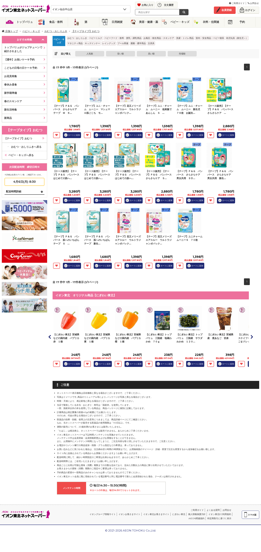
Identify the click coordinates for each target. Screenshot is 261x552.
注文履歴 (168, 4)
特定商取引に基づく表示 (219, 518)
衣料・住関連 (211, 22)
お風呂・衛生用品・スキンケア (159, 38)
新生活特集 (10, 109)
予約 (242, 22)
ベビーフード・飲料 (114, 38)
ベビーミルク (95, 38)
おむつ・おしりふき (55, 31)
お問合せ (253, 3)
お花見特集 (10, 76)
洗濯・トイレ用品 (185, 38)
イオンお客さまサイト (129, 514)
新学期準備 (10, 93)
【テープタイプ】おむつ (86, 31)
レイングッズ (108, 43)
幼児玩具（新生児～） (237, 38)
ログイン (250, 10)
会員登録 (226, 10)
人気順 (89, 53)
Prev (50, 337)
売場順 (182, 53)
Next (251, 337)
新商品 (8, 118)
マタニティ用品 (75, 43)
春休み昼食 (10, 84)
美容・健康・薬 (148, 22)
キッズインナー (92, 43)
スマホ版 (252, 514)
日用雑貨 (117, 22)
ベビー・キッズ (179, 22)
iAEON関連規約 (196, 518)
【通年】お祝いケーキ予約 (19, 59)
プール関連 (122, 43)
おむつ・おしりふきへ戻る (26, 146)
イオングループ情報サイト (103, 514)
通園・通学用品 (138, 43)
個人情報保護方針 (197, 514)
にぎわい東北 (178, 514)
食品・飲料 (56, 22)
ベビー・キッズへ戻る (21, 155)
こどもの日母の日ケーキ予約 (20, 67)
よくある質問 (213, 510)
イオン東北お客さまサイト (156, 514)
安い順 (120, 53)
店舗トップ (10, 31)
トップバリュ (24, 22)
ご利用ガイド (237, 3)
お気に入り (147, 4)
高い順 (151, 53)
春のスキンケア (13, 101)
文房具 (151, 43)
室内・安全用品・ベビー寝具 (210, 38)
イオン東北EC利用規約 (219, 514)
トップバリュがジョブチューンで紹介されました (23, 49)
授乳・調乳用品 (133, 38)
